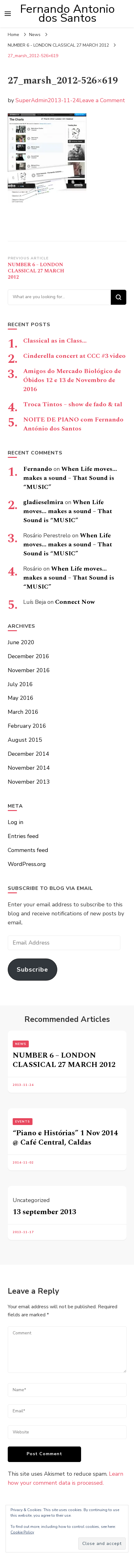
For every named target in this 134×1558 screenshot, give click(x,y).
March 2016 (23, 712)
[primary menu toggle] (8, 13)
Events (22, 1121)
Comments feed (28, 850)
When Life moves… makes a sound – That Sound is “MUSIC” (70, 478)
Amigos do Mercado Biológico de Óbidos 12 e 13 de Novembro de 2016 (72, 380)
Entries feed (23, 836)
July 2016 (20, 684)
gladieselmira (43, 502)
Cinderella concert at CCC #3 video (74, 356)
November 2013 (29, 782)
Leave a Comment (102, 100)
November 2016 (29, 670)
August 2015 (25, 740)
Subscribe (32, 969)
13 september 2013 (44, 1212)
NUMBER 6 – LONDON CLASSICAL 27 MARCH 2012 (64, 1060)
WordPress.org (27, 864)
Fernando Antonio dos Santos (67, 13)
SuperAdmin (31, 100)
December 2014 (28, 754)
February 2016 (27, 726)
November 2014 (29, 768)
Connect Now (75, 602)
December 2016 (28, 656)
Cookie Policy (22, 1532)
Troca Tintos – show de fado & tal (72, 404)
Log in (15, 822)
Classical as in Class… (55, 340)
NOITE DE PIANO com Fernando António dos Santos (73, 424)
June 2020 (21, 642)
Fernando (37, 469)
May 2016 (20, 698)
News (35, 35)
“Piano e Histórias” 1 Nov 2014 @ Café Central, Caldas (65, 1138)
